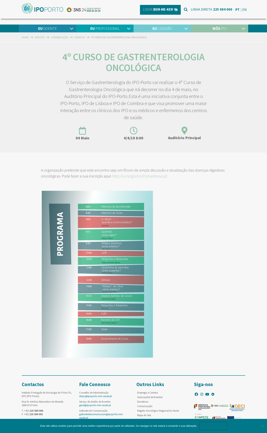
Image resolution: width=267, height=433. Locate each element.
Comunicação (59, 37)
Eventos (79, 37)
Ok (213, 425)
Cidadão (162, 28)
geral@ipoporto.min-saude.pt (95, 405)
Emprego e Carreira (147, 392)
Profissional (105, 28)
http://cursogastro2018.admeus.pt (140, 176)
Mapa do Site (144, 415)
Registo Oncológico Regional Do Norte (158, 410)
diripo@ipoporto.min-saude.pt (95, 396)
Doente (47, 28)
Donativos (142, 401)
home (25, 37)
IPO (220, 28)
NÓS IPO (40, 37)
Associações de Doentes (150, 397)
